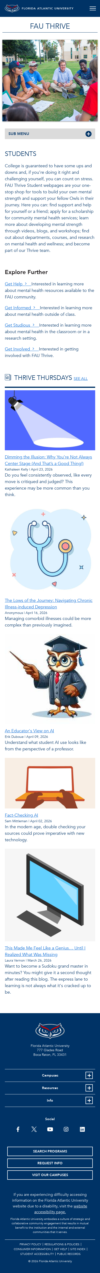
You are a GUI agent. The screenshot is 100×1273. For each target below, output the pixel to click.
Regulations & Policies (61, 1244)
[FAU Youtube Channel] (50, 1128)
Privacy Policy (30, 1244)
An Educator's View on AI (29, 731)
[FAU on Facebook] (18, 1128)
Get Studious (22, 325)
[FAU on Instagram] (66, 1128)
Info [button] (50, 1100)
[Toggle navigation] (93, 8)
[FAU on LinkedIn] (82, 1128)
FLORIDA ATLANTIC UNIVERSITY (48, 8)
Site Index (78, 1249)
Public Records (69, 1254)
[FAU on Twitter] (34, 1128)
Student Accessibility (37, 1254)
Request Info (50, 1163)
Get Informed (22, 308)
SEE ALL (81, 378)
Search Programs (50, 1151)
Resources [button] (50, 1088)
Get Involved (22, 349)
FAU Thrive (50, 26)
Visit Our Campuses (50, 1175)
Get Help (18, 284)
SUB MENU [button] (18, 133)
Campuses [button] (50, 1075)
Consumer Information (32, 1249)
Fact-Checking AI (21, 815)
